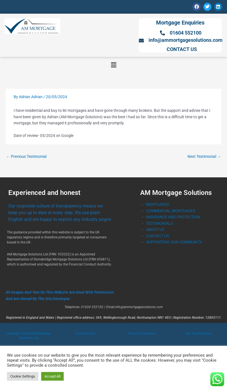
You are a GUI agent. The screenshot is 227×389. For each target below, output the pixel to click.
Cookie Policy (85, 333)
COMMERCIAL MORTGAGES (170, 211)
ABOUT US (155, 229)
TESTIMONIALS (159, 223)
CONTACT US (157, 236)
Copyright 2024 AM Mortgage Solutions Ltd (28, 336)
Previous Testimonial (26, 156)
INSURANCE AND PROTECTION (173, 217)
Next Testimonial (204, 156)
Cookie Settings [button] (22, 376)
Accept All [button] (52, 376)
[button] (113, 65)
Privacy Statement (142, 333)
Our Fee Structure (199, 333)
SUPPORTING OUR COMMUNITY (174, 242)
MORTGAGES (157, 204)
